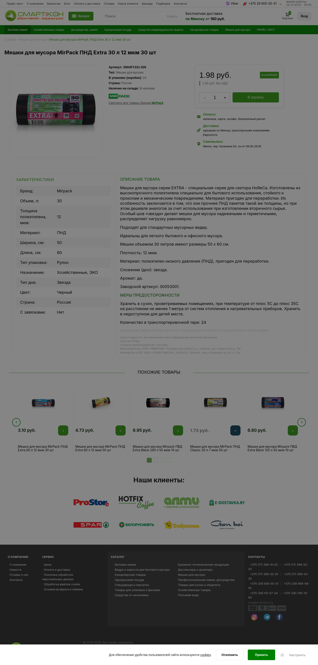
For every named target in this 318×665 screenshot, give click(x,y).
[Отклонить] (229, 656)
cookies (205, 656)
